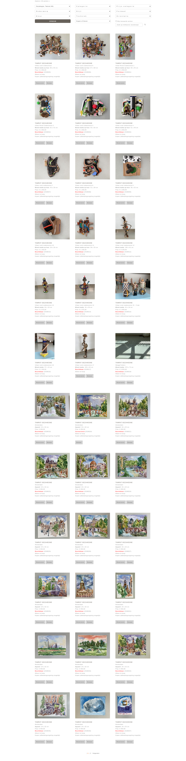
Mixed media (119, 247)
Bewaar (49, 83)
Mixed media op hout (42, 68)
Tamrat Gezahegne (43, 63)
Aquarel (37, 427)
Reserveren (40, 83)
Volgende (96, 753)
